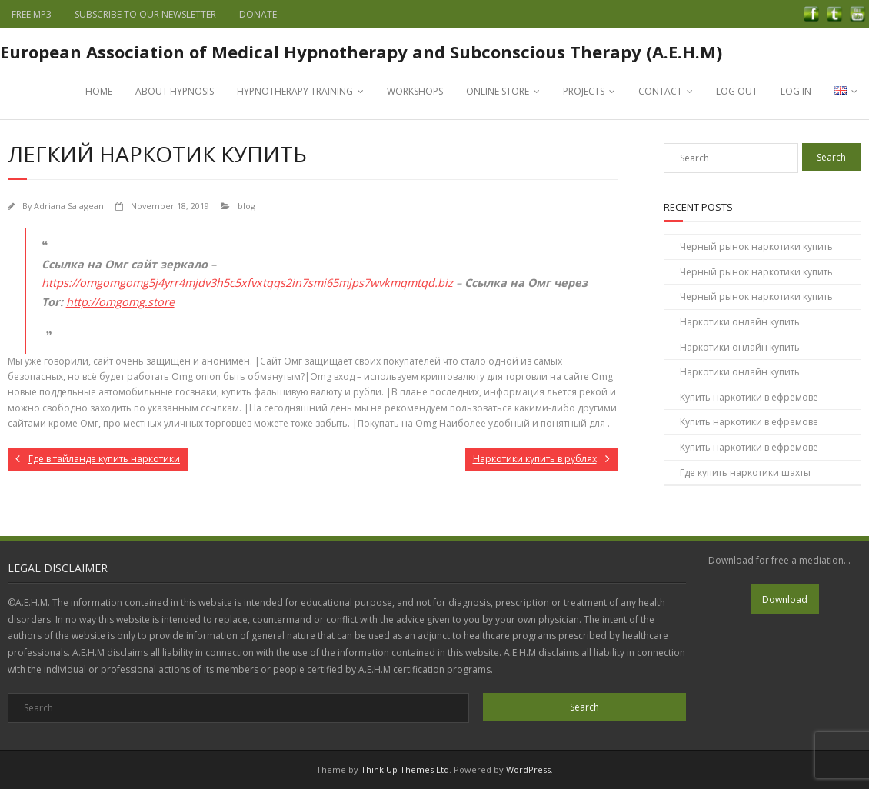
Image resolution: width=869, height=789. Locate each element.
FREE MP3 (32, 14)
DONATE (258, 14)
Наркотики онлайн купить (740, 321)
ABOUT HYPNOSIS (174, 91)
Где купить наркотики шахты (745, 472)
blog (246, 205)
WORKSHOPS (415, 91)
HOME (98, 91)
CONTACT (660, 91)
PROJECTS (583, 91)
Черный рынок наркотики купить (756, 246)
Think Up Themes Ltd (405, 769)
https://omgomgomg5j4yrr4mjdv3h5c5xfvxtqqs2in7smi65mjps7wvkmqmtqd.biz (247, 282)
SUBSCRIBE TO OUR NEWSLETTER (145, 14)
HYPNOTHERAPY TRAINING (295, 91)
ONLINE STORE (497, 91)
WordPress (528, 769)
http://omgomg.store (120, 302)
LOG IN (796, 91)
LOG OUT (736, 91)
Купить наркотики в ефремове (749, 397)
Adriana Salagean (69, 205)
